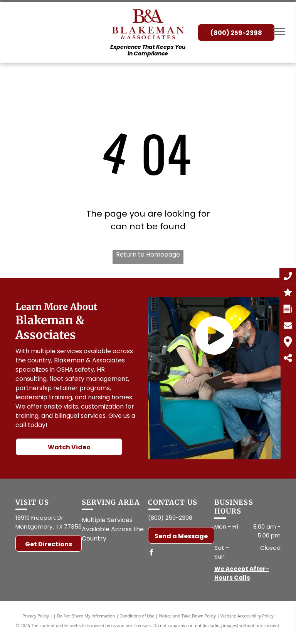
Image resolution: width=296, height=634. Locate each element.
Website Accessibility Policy (247, 616)
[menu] (279, 32)
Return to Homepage (148, 254)
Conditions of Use (137, 616)
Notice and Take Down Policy (187, 616)
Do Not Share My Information (86, 616)
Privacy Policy (35, 616)
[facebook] (151, 553)
